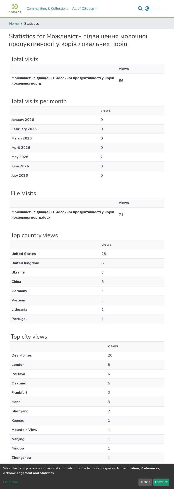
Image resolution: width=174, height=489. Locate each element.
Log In (157, 8)
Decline (145, 482)
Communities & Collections (47, 8)
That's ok (161, 482)
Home (14, 23)
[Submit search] (140, 9)
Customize (10, 482)
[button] (147, 8)
